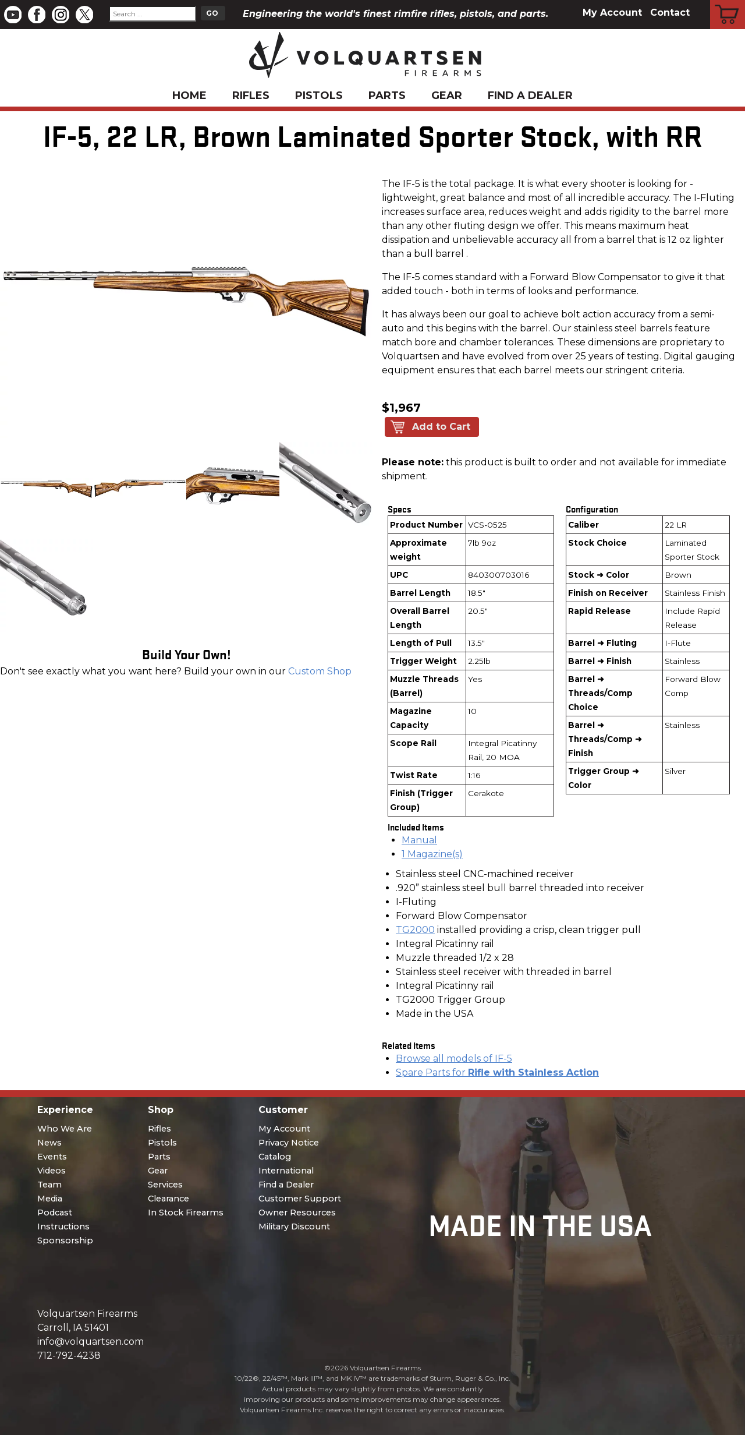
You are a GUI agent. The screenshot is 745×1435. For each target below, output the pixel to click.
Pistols (319, 95)
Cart (727, 1)
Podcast (54, 1212)
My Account (612, 12)
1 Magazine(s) (432, 854)
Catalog (274, 1156)
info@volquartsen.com (90, 1341)
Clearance (168, 1198)
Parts (387, 95)
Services (165, 1184)
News (49, 1142)
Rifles (250, 95)
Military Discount (294, 1226)
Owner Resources (297, 1212)
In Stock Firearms (186, 1212)
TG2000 (415, 929)
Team (49, 1184)
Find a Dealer (530, 95)
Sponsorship (65, 1240)
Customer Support (299, 1198)
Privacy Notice (288, 1142)
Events (52, 1156)
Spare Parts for (497, 1072)
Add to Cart (441, 426)
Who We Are (64, 1128)
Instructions (63, 1226)
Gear (446, 95)
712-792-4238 (69, 1355)
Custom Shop (320, 671)
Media (49, 1198)
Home (189, 95)
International (286, 1170)
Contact (670, 12)
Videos (51, 1170)
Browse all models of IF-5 (454, 1058)
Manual (419, 840)
